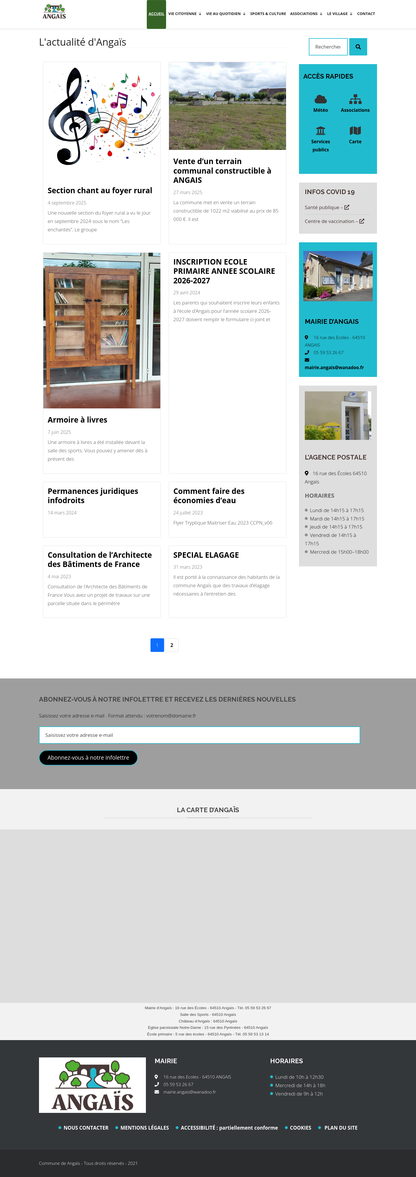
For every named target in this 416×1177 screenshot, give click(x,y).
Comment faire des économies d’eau (209, 496)
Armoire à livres (77, 419)
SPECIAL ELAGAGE (206, 555)
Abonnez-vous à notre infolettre (88, 757)
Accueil (156, 13)
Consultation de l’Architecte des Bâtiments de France (100, 560)
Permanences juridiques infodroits (93, 496)
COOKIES (300, 1127)
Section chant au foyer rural (100, 190)
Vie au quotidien (226, 13)
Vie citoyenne (185, 13)
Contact (366, 13)
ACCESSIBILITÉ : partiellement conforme (229, 1127)
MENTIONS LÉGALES (144, 1127)
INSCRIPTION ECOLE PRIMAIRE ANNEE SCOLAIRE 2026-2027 (224, 271)
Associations (306, 13)
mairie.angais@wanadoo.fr (334, 367)
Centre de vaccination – (334, 221)
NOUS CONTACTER (86, 1127)
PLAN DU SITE (340, 1127)
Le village (340, 13)
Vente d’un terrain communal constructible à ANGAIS (222, 170)
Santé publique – (327, 207)
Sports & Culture (268, 13)
